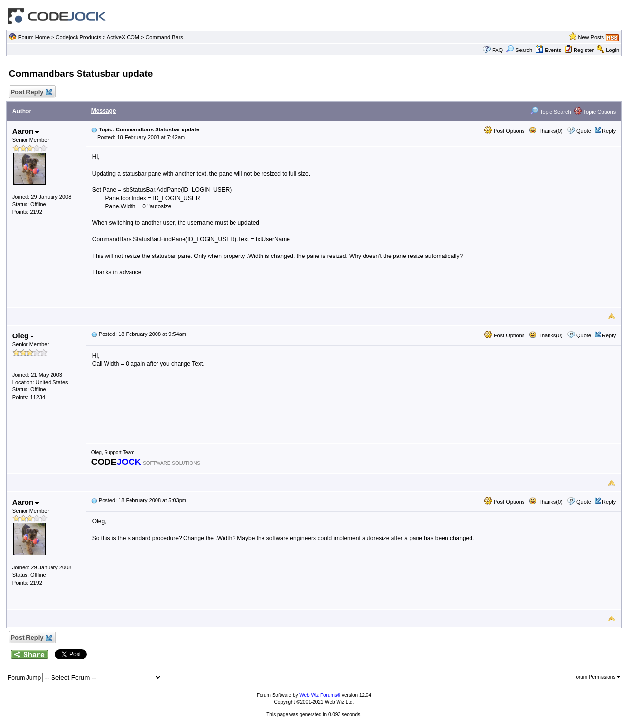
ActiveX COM (123, 37)
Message (103, 110)
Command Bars (164, 37)
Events (548, 50)
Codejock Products (78, 37)
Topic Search (550, 112)
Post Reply (31, 92)
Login (612, 50)
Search (519, 50)
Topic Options (595, 112)
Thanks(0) (545, 131)
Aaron (25, 131)
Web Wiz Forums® (319, 695)
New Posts (591, 37)
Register (584, 50)
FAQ (497, 50)
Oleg (23, 336)
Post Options (504, 131)
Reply (609, 131)
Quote (583, 131)
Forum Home (34, 37)
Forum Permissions (596, 677)
